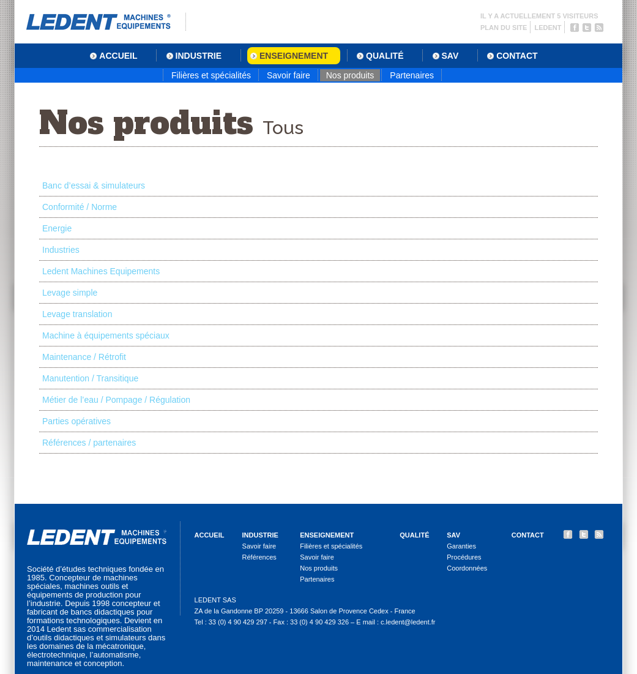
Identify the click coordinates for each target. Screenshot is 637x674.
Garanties (461, 546)
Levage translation (77, 314)
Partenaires (412, 75)
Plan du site (503, 27)
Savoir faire (288, 75)
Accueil (210, 535)
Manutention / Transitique (90, 378)
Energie (57, 228)
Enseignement (327, 535)
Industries (61, 250)
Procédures (464, 557)
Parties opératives (76, 421)
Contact (528, 535)
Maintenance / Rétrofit (84, 357)
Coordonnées (467, 568)
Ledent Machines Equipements (101, 271)
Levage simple (69, 293)
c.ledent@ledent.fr (408, 622)
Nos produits (350, 75)
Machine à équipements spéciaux (105, 335)
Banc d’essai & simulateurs (93, 185)
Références (259, 557)
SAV (453, 535)
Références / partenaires (89, 442)
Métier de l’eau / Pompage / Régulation (116, 400)
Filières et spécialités (211, 75)
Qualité (414, 535)
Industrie (260, 535)
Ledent (547, 27)
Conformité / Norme (79, 207)
